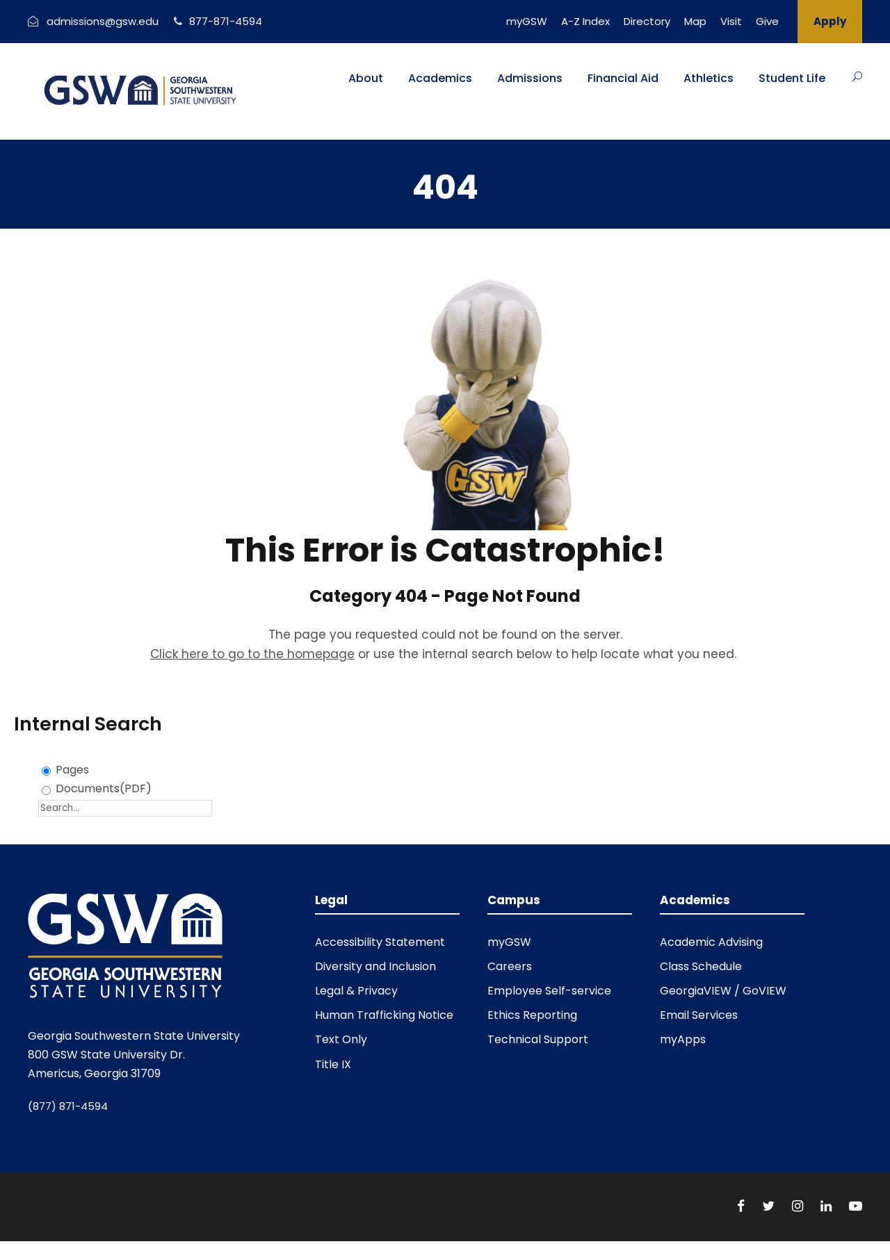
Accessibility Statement (380, 942)
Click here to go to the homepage (252, 654)
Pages (72, 770)
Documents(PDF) (104, 788)
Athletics (708, 78)
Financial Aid (623, 78)
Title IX (333, 1064)
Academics (440, 78)
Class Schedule (701, 966)
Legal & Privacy (356, 991)
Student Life (792, 78)
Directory (647, 21)
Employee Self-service (549, 991)
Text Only (341, 1039)
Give (767, 21)
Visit (731, 21)
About (365, 78)
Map (695, 21)
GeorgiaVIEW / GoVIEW (723, 991)
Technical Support (537, 1039)
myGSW (526, 21)
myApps (683, 1039)
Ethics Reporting (532, 1015)
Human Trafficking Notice (384, 1015)
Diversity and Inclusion (375, 966)
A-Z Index (585, 21)
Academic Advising (711, 942)
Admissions (530, 78)
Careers (509, 966)
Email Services (699, 1015)
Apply (830, 21)
